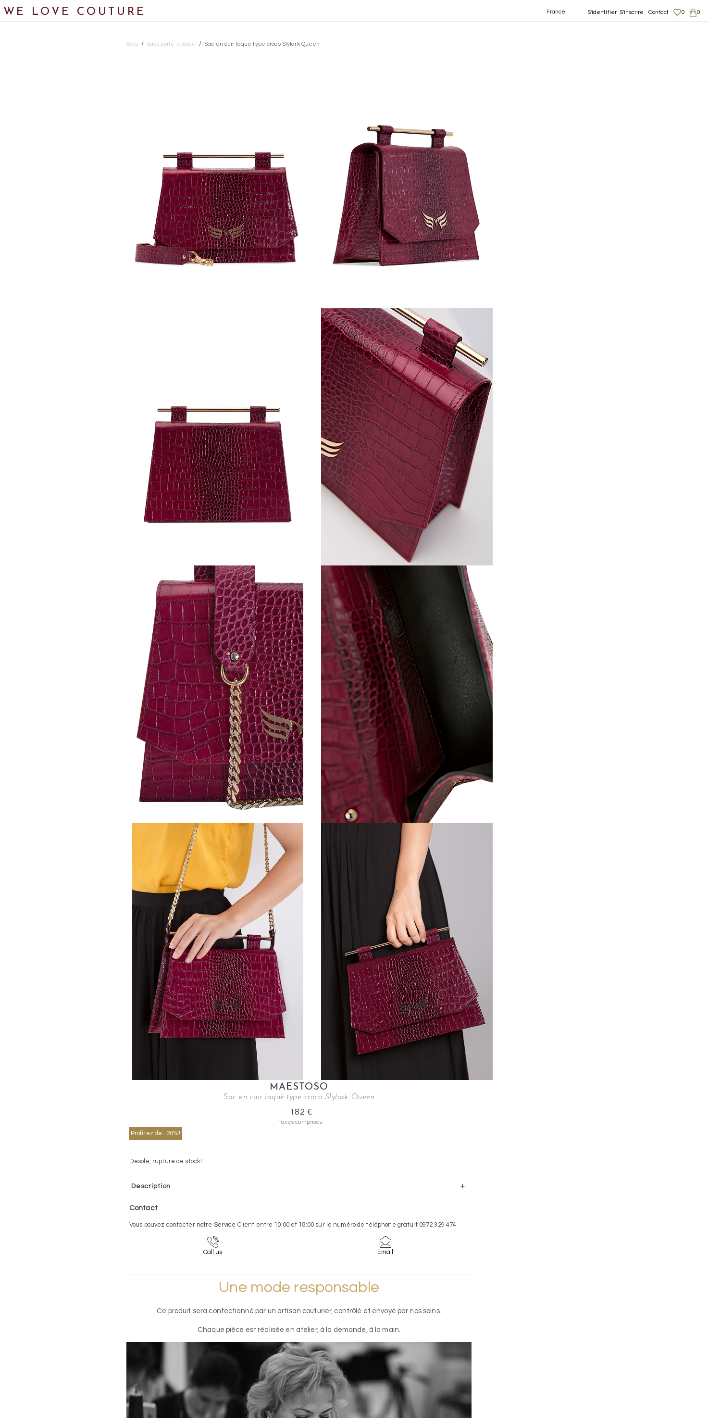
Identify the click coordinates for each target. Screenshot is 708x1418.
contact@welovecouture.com (610, 1236)
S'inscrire (632, 12)
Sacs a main (42, 187)
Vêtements (31, 94)
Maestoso (592, 57)
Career (591, 1358)
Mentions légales (605, 1311)
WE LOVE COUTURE (75, 10)
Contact (658, 12)
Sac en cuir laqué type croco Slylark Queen (262, 44)
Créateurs (29, 257)
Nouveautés (32, 71)
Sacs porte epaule (53, 210)
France (556, 12)
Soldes (23, 304)
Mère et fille (33, 280)
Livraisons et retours (610, 1320)
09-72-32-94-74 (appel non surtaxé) (413, 1236)
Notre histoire (36, 47)
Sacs (19, 140)
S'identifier (602, 12)
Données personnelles (613, 1330)
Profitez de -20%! (536, 102)
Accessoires (33, 234)
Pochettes (39, 164)
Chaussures (32, 117)
